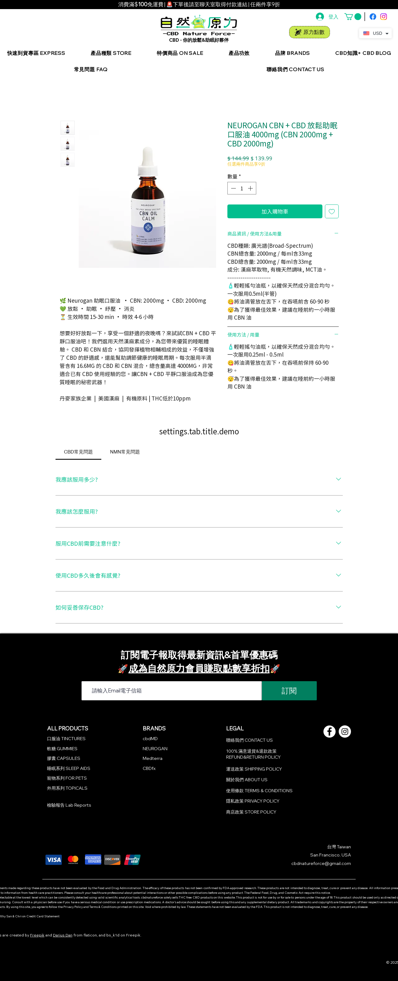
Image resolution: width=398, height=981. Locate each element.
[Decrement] (232, 188)
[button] (352, 16)
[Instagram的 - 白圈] (345, 731)
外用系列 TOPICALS (67, 788)
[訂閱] (289, 690)
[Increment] (251, 188)
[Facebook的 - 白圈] (329, 731)
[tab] (79, 451)
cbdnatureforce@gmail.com (321, 863)
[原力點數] (309, 32)
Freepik (37, 935)
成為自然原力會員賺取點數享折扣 (199, 668)
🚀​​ (275, 668)
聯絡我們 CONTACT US (249, 740)
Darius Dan (62, 935)
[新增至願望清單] (332, 211)
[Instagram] (383, 16)
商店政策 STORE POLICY (251, 812)
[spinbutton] (242, 188)
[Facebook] (373, 16)
